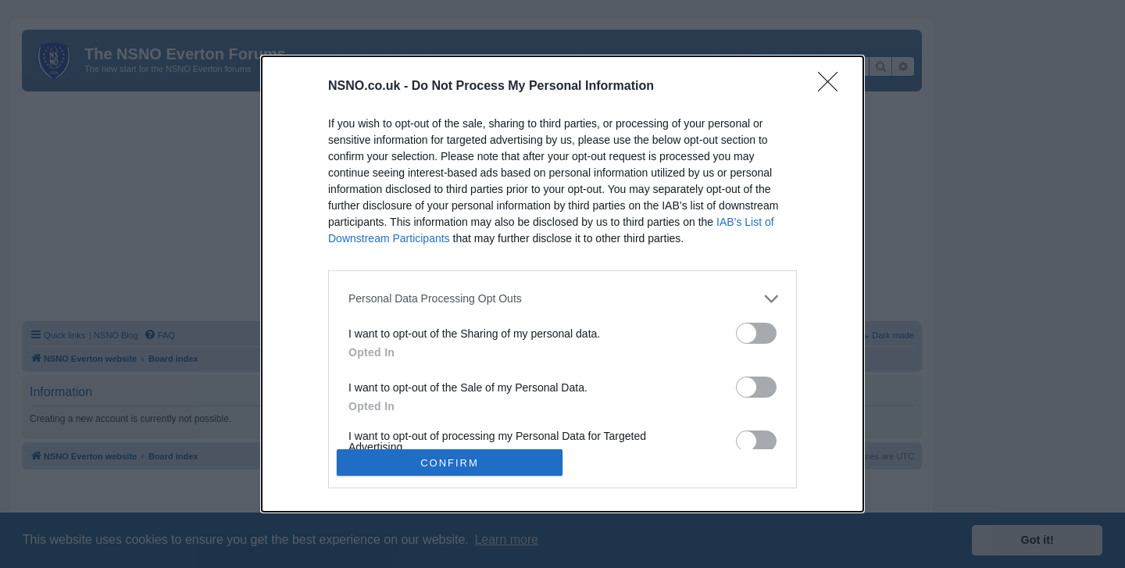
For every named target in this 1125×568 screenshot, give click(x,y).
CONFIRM (449, 462)
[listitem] (562, 299)
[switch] (756, 333)
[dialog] (562, 284)
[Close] (833, 87)
